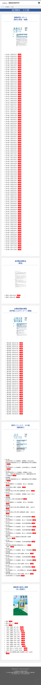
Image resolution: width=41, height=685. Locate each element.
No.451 (7, 150)
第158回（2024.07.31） (13, 350)
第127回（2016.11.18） (15, 410)
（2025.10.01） (15, 65)
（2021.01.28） (15, 173)
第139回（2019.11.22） (13, 387)
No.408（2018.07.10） (13, 232)
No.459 (7, 134)
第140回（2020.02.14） (13, 385)
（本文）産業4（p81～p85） (15, 642)
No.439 (7, 173)
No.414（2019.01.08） (13, 220)
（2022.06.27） (15, 140)
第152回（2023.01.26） (13, 362)
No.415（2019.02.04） (13, 219)
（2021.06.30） (15, 163)
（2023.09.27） (15, 111)
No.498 (7, 60)
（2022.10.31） (15, 132)
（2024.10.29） (15, 87)
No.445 (7, 161)
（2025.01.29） (15, 81)
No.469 (7, 115)
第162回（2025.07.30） (13, 343)
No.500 (7, 56)
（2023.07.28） (15, 115)
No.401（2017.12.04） (13, 245)
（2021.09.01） (15, 159)
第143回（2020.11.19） (13, 379)
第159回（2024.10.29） (13, 348)
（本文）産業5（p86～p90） (15, 644)
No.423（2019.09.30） (13, 203)
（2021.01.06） (15, 175)
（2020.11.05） (15, 178)
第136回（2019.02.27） (13, 392)
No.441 (7, 169)
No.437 (7, 176)
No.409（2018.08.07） (13, 230)
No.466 (7, 121)
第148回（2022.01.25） (13, 369)
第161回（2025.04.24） (13, 344)
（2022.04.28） (15, 144)
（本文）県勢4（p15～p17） (15, 632)
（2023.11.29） (15, 108)
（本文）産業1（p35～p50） (15, 636)
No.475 (7, 104)
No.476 (7, 102)
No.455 (7, 142)
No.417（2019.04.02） (13, 215)
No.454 (7, 144)
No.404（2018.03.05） (13, 240)
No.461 (7, 131)
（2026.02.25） (15, 56)
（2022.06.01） (15, 142)
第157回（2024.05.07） (13, 352)
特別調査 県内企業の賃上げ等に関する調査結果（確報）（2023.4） (21, 507)
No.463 (7, 127)
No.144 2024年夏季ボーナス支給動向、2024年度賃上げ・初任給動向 (21, 467)
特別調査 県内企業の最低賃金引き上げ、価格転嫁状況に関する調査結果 (21, 479)
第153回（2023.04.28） (13, 360)
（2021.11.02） (15, 155)
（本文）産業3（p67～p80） (15, 640)
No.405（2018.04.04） (13, 238)
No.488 (7, 79)
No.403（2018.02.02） (13, 242)
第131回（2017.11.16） (15, 402)
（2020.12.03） (15, 176)
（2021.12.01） (15, 153)
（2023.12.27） (15, 106)
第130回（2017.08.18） (15, 404)
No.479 (7, 96)
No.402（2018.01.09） (13, 243)
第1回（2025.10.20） (11, 295)
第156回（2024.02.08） (13, 354)
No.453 (7, 146)
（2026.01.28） (15, 58)
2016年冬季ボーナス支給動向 (15, 575)
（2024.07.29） (15, 92)
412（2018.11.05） (12, 224)
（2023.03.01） (15, 125)
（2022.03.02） (15, 148)
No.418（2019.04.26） (13, 213)
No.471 (7, 111)
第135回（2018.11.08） (13, 394)
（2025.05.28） (15, 73)
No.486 (7, 83)
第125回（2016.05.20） (15, 413)
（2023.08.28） (15, 113)
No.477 (7, 100)
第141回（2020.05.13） (13, 383)
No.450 (7, 152)
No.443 (7, 165)
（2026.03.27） (15, 54)
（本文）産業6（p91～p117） (16, 646)
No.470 (7, 113)
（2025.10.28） (15, 64)
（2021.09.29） (15, 157)
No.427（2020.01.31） (13, 196)
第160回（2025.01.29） (13, 346)
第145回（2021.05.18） (13, 375)
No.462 (7, 129)
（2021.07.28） (15, 161)
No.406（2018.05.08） (13, 236)
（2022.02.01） (15, 150)
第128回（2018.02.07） (15, 408)
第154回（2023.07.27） (13, 358)
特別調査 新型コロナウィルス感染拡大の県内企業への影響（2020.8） (18, 536)
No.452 (7, 148)
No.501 (7, 54)
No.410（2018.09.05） (13, 228)
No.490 (7, 75)
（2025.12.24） (15, 60)
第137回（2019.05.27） (13, 390)
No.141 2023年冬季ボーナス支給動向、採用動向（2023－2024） (20, 494)
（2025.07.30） (15, 69)
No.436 (7, 178)
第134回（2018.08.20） (15, 396)
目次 (9, 625)
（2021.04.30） (15, 167)
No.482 (7, 90)
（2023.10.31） (15, 109)
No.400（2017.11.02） (13, 247)
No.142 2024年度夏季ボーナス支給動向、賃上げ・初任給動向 (19, 484)
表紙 (9, 621)
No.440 (7, 171)
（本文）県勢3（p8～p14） (15, 631)
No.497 (7, 62)
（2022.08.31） (15, 136)
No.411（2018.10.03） (13, 226)
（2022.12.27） (15, 129)
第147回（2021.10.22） (13, 371)
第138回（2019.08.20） (13, 389)
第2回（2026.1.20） (11, 297)
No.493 (7, 69)
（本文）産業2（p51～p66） (15, 638)
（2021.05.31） (15, 165)
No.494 (7, 67)
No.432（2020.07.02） (13, 186)
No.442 (7, 167)
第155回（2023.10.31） (13, 356)
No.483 (7, 88)
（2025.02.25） (15, 79)
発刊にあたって (12, 623)
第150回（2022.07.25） (13, 366)
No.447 (7, 157)
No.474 (7, 106)
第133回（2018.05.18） (15, 398)
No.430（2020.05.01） (13, 190)
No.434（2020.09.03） (13, 182)
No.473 (7, 108)
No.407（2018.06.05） (12, 234)
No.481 (7, 92)
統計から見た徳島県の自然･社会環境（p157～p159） (19, 652)
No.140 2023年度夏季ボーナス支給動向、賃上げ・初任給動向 (19, 502)
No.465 (7, 123)
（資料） (10, 546)
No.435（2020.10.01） (13, 180)
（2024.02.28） (15, 102)
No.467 (7, 119)
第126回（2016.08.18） (15, 411)
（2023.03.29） (15, 123)
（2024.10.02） (15, 88)
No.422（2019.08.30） (13, 205)
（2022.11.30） (15, 131)
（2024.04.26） (15, 98)
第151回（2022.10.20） (13, 364)
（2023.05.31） (15, 119)
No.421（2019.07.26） (13, 207)
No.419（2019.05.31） (13, 211)
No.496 (7, 64)
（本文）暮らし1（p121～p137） (16, 648)
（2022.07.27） (15, 138)
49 (8, 153)
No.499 (7, 58)
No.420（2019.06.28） (13, 209)
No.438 (7, 175)
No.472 (7, 109)
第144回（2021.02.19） (13, 377)
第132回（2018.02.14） (15, 400)
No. (6, 224)
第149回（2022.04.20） (13, 367)
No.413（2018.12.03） (12, 222)
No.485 (7, 85)
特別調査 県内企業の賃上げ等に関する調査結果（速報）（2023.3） (21, 512)
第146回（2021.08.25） (13, 373)
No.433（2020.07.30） (13, 184)
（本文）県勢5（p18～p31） (15, 634)
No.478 (7, 98)
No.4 (7, 153)
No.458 (7, 136)
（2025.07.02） (15, 71)
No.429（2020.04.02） (13, 192)
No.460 (7, 132)
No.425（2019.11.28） (13, 199)
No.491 (7, 73)
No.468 (7, 117)
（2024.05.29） (15, 96)
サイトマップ (15, 668)
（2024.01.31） (15, 104)
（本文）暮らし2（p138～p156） (16, 650)
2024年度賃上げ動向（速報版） (16, 487)
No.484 (7, 87)
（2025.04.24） (15, 75)
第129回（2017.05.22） (15, 406)
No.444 (7, 163)
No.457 (7, 138)
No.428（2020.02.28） (13, 194)
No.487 (7, 81)
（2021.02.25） (15, 171)
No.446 (7, 159)
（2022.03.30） (15, 146)
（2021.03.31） (15, 169)
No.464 (7, 125)
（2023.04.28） (15, 121)
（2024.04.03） (15, 100)
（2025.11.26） (15, 62)
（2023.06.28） (15, 117)
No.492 (7, 71)
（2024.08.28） (15, 90)
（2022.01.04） (15, 152)
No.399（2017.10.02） (13, 249)
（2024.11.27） (15, 85)
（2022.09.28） (15, 134)
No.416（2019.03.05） (13, 217)
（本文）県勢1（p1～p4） (15, 627)
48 (8, 155)
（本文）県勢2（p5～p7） (15, 629)
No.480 (7, 94)
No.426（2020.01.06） (13, 198)
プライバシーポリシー (24, 668)
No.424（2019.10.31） (13, 201)
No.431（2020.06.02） (13, 188)
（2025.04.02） (15, 77)
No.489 (7, 77)
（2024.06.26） (15, 94)
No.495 (7, 65)
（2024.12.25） (15, 83)
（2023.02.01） (15, 127)
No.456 (7, 140)
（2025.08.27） (15, 67)
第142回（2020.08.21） (13, 381)
